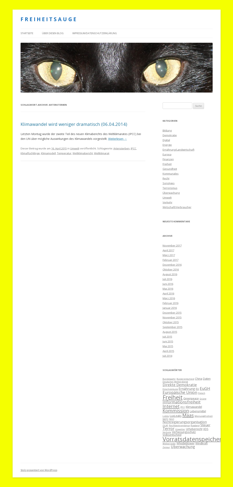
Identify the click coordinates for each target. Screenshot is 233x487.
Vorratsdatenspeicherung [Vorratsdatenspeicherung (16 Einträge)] (197, 439)
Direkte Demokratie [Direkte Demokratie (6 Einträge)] (180, 384)
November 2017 (172, 245)
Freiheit (167, 164)
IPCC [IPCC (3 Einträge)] (182, 407)
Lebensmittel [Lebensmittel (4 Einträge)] (198, 411)
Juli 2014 (167, 356)
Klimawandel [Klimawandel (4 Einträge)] (194, 407)
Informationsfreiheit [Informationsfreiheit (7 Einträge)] (182, 402)
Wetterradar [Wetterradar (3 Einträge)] (169, 443)
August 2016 (170, 274)
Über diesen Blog (53, 33)
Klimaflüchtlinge (30, 153)
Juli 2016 (167, 279)
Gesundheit (170, 169)
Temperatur (64, 153)
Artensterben (121, 148)
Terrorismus (170, 188)
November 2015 (172, 317)
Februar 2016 (170, 303)
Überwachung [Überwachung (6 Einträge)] (183, 446)
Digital (166, 140)
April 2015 (168, 351)
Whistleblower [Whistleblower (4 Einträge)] (186, 443)
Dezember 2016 (172, 264)
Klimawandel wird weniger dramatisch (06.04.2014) (74, 124)
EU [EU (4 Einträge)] (197, 389)
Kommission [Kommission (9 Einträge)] (176, 410)
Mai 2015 (168, 346)
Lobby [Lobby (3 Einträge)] (166, 416)
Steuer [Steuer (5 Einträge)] (205, 425)
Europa (167, 154)
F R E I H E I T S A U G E (48, 19)
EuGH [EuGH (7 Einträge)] (205, 388)
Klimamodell (48, 153)
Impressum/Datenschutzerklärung (94, 33)
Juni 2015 (168, 341)
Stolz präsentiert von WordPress (39, 470)
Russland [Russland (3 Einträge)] (195, 425)
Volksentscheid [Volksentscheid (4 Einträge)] (172, 435)
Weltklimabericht (83, 153)
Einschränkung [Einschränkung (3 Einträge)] (170, 389)
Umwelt (74, 148)
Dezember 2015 (172, 312)
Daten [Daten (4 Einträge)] (207, 379)
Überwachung (171, 193)
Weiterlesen (117, 139)
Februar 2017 (170, 260)
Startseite (27, 33)
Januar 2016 (170, 308)
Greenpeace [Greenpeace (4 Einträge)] (191, 398)
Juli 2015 (167, 336)
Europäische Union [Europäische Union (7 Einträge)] (180, 392)
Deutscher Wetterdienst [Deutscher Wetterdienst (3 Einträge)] (175, 381)
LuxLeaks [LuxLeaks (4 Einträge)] (176, 416)
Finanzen (168, 159)
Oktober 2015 (171, 322)
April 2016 (168, 293)
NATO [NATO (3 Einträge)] (165, 419)
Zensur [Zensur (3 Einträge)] (166, 447)
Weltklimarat (101, 153)
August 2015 (170, 332)
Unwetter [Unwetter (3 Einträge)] (180, 429)
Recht (166, 178)
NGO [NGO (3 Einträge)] (171, 419)
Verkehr (167, 202)
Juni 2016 (168, 284)
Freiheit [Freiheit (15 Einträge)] (173, 397)
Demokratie (170, 135)
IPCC (133, 148)
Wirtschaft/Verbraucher (177, 207)
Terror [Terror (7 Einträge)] (168, 428)
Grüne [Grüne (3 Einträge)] (203, 398)
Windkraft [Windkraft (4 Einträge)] (201, 443)
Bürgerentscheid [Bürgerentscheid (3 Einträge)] (185, 379)
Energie (167, 145)
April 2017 (168, 250)
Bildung (167, 130)
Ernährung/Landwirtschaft (178, 149)
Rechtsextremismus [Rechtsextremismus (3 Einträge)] (179, 425)
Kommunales (171, 173)
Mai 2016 (168, 288)
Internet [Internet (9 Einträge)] (171, 406)
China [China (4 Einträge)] (198, 379)
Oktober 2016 (171, 269)
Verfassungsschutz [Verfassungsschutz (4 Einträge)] (184, 432)
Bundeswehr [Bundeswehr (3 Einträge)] (169, 379)
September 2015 (172, 327)
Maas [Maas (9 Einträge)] (188, 415)
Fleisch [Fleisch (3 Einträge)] (201, 393)
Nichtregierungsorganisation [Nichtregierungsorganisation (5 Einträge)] (185, 422)
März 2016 (169, 298)
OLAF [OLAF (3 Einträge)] (165, 425)
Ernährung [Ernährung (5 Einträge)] (187, 389)
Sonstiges (169, 183)
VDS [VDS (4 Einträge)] (205, 429)
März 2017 (169, 255)
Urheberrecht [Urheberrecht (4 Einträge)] (194, 429)
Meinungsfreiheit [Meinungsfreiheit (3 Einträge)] (204, 416)
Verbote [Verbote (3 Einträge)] (167, 432)
